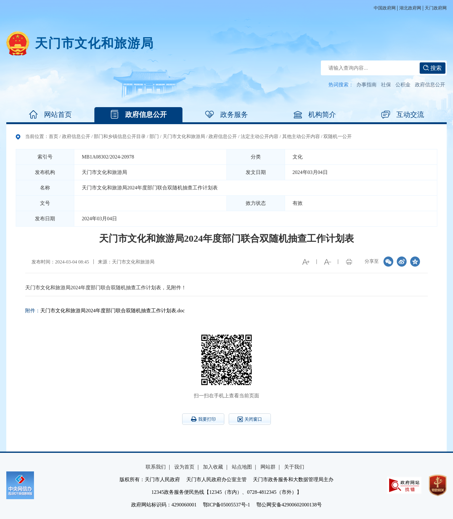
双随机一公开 (337, 136)
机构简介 (314, 114)
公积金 (403, 84)
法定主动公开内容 (259, 136)
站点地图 (242, 467)
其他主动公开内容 (301, 136)
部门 (154, 136)
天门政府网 (436, 8)
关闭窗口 (250, 419)
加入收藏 (213, 467)
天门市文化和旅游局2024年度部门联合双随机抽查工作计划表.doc (112, 310)
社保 (386, 84)
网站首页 (50, 114)
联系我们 (156, 467)
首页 (53, 136)
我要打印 (203, 419)
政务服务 (226, 114)
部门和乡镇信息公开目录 (120, 136)
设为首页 (184, 467)
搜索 (432, 68)
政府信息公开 (430, 84)
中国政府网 (385, 8)
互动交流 (402, 114)
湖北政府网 (410, 8)
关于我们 (294, 467)
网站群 (268, 467)
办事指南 (366, 84)
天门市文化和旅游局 (94, 43)
